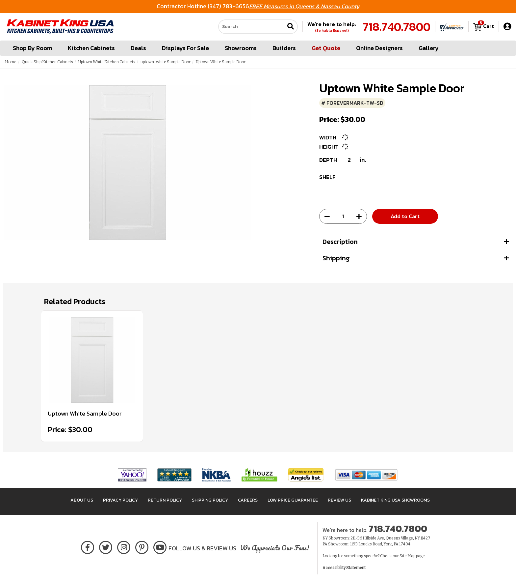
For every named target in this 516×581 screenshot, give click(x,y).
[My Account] (507, 26)
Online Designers (379, 48)
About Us (81, 500)
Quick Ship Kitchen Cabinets (47, 62)
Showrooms (241, 48)
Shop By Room (32, 48)
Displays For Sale (185, 48)
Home (10, 62)
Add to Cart (405, 216)
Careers (248, 500)
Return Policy (165, 500)
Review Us (339, 500)
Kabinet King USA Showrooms (395, 500)
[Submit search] (290, 26)
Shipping (336, 258)
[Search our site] (251, 26)
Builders (284, 48)
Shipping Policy (210, 500)
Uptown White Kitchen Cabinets (106, 62)
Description (340, 242)
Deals (138, 48)
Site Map (407, 556)
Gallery (429, 48)
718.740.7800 (396, 26)
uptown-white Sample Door (166, 62)
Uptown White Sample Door (85, 413)
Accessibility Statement (344, 568)
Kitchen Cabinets (91, 48)
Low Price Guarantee (293, 500)
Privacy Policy (120, 500)
